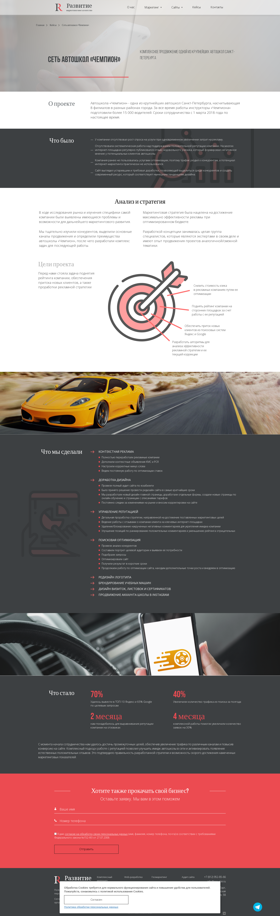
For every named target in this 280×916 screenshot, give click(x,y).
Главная (40, 25)
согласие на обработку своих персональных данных (96, 834)
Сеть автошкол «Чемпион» (75, 25)
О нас (131, 7)
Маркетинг (151, 7)
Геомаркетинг (159, 877)
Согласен (96, 899)
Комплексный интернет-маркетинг (104, 880)
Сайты (175, 7)
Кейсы (196, 7)
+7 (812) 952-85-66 (215, 877)
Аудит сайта (188, 877)
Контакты (217, 7)
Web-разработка (133, 877)
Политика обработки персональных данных (91, 906)
